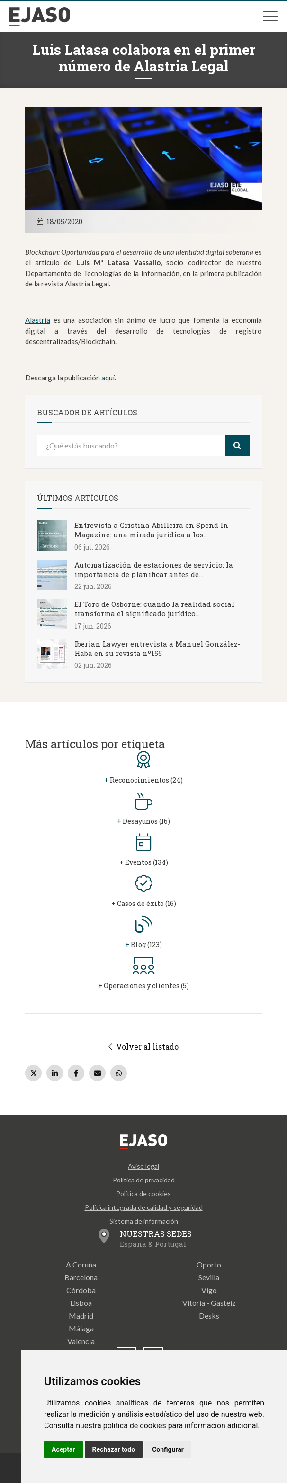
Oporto (209, 1264)
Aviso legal (143, 1166)
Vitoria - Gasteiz (209, 1302)
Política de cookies (143, 1194)
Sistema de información (143, 1221)
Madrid (81, 1315)
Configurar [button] (168, 1449)
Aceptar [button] (63, 1449)
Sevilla (208, 1277)
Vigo (209, 1289)
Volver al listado (143, 1047)
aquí (108, 377)
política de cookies (134, 1425)
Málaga (81, 1328)
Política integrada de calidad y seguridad (144, 1207)
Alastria (37, 320)
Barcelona (81, 1277)
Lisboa (81, 1302)
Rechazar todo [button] (113, 1449)
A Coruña (81, 1264)
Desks (209, 1315)
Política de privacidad (144, 1180)
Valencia (81, 1340)
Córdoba (81, 1289)
